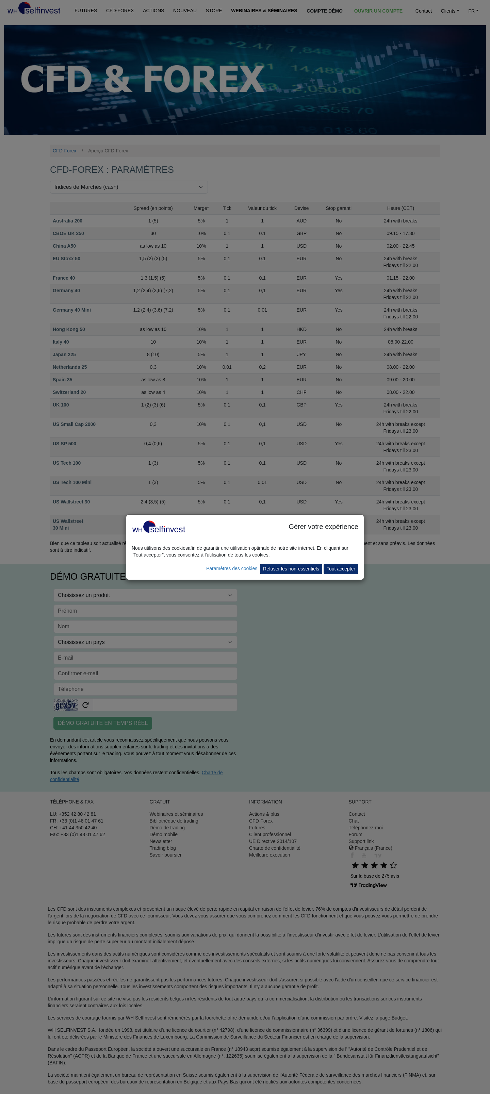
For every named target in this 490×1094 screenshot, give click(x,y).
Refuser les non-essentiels (291, 568)
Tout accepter (341, 568)
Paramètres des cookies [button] (231, 568)
